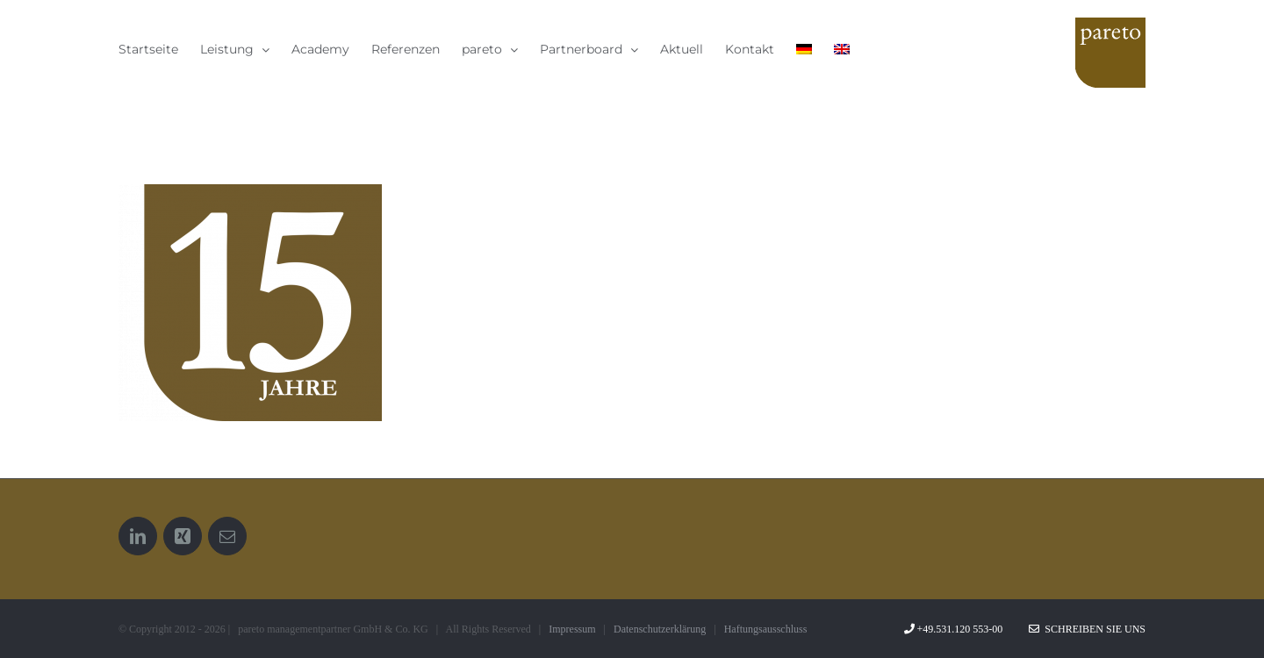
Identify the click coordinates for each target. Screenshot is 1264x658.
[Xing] (182, 536)
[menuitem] (804, 49)
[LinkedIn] (137, 536)
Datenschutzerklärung (660, 629)
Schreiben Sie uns (1087, 629)
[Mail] (227, 536)
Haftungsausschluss (766, 629)
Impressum (572, 629)
